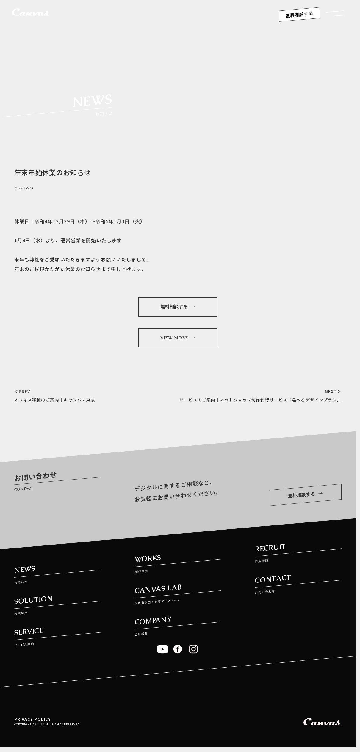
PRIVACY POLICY (32, 723)
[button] (335, 15)
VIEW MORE (177, 339)
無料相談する (299, 14)
